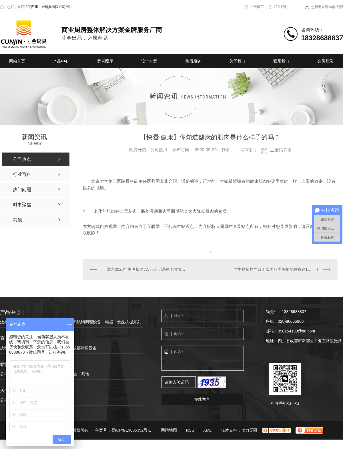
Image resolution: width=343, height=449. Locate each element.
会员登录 (325, 61)
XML (207, 430)
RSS (190, 430)
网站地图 (169, 430)
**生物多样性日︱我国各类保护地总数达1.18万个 (277, 269)
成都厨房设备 (85, 348)
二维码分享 (281, 150)
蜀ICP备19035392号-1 (131, 430)
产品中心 (61, 61)
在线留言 (257, 7)
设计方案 (149, 61)
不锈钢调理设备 (87, 322)
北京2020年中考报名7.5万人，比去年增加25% (146, 269)
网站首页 (17, 61)
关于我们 (237, 61)
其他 (85, 374)
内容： (203, 358)
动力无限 (249, 430)
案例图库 (105, 61)
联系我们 (281, 7)
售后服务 (193, 61)
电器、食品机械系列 (123, 322)
